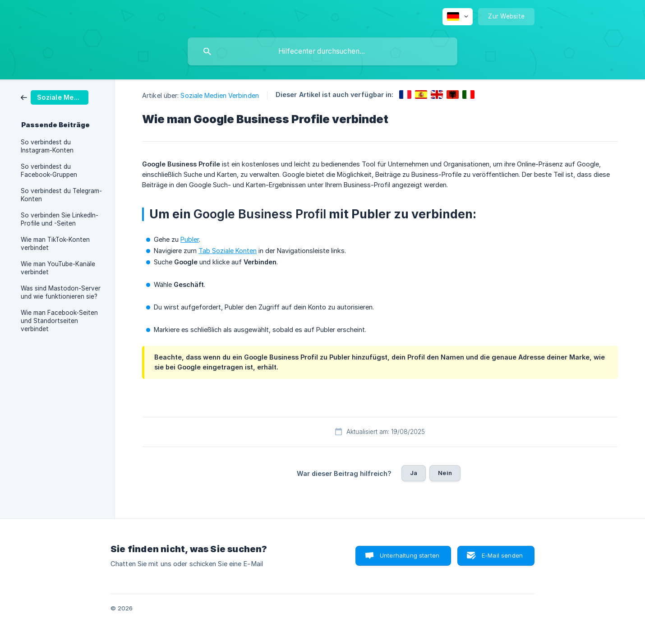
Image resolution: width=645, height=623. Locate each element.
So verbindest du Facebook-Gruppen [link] (49, 170)
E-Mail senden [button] (502, 555)
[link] (54, 96)
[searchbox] (322, 51)
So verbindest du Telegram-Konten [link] (61, 195)
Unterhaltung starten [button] (409, 555)
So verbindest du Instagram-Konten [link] (47, 146)
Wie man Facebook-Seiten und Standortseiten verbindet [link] (59, 320)
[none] (457, 16)
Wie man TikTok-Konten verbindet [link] (55, 243)
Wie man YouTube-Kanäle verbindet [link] (58, 268)
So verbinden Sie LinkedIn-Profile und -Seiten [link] (59, 219)
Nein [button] (445, 472)
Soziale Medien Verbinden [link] (219, 95)
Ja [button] (413, 472)
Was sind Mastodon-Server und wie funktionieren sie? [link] (61, 292)
